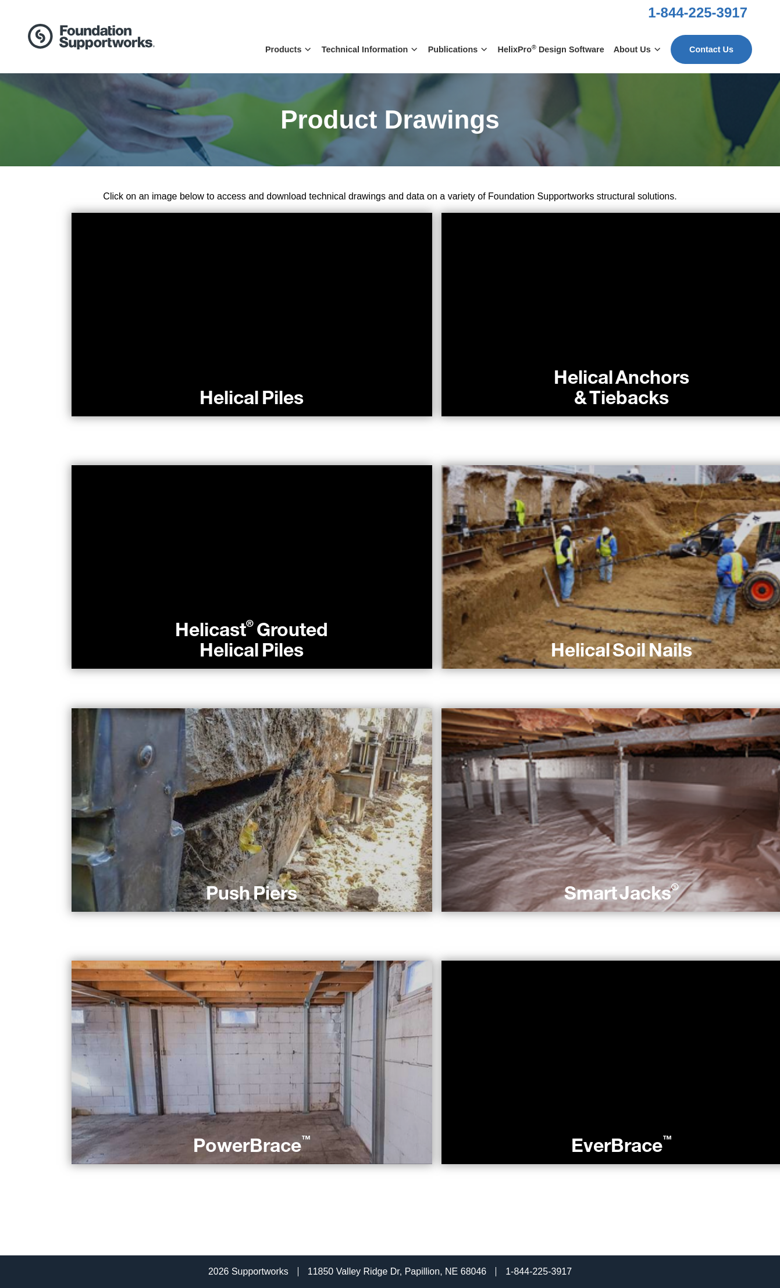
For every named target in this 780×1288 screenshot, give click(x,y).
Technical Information (370, 49)
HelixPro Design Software (551, 49)
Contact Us (711, 49)
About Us (637, 49)
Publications (458, 49)
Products (288, 49)
